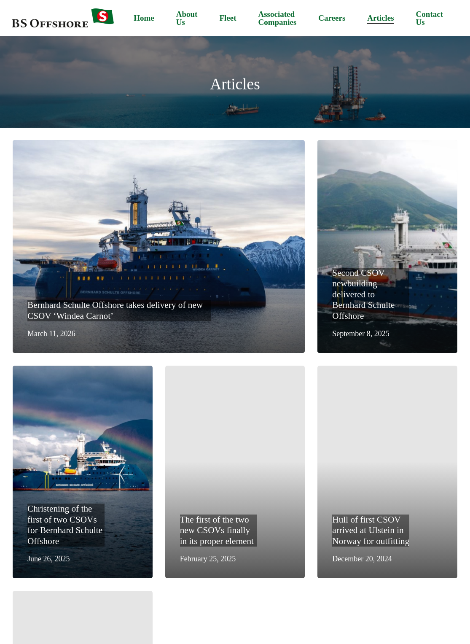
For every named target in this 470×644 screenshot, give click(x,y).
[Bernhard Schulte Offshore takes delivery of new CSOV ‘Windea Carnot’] (159, 246)
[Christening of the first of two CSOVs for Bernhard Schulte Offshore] (83, 472)
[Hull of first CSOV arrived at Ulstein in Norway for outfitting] (387, 472)
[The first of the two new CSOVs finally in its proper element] (235, 472)
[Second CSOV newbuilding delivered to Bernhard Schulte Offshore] (387, 246)
